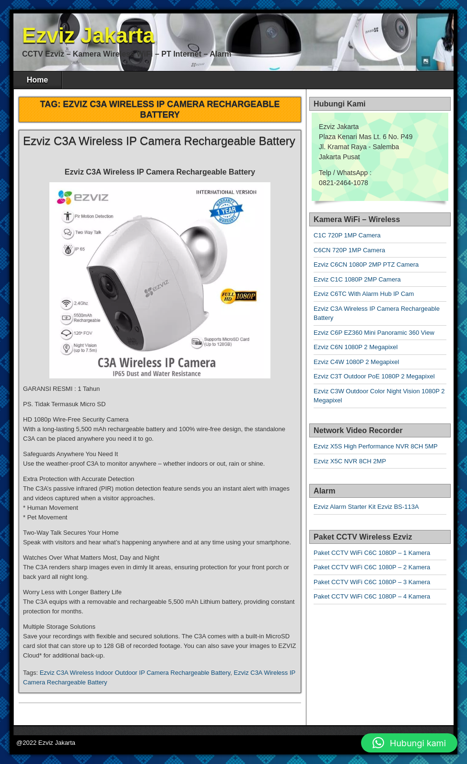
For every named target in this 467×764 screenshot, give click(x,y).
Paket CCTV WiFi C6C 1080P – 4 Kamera (372, 596)
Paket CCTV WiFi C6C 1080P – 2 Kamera (372, 567)
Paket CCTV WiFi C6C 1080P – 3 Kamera (372, 582)
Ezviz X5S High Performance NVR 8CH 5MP (376, 446)
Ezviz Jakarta (88, 35)
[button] (409, 742)
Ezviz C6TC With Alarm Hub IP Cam (364, 293)
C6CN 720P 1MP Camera (349, 250)
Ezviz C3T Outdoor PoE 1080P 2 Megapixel (374, 376)
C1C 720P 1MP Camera (347, 235)
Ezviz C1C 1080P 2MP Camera (357, 279)
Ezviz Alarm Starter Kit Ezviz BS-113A (366, 506)
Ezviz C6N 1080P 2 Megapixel (355, 347)
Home (37, 80)
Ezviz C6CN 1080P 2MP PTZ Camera (366, 264)
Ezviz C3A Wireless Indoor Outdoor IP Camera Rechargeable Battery (135, 672)
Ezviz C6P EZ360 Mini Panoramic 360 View (374, 332)
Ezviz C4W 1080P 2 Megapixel (356, 361)
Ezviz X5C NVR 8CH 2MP (350, 461)
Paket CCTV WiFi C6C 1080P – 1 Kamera (372, 552)
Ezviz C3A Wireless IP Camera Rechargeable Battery (159, 140)
